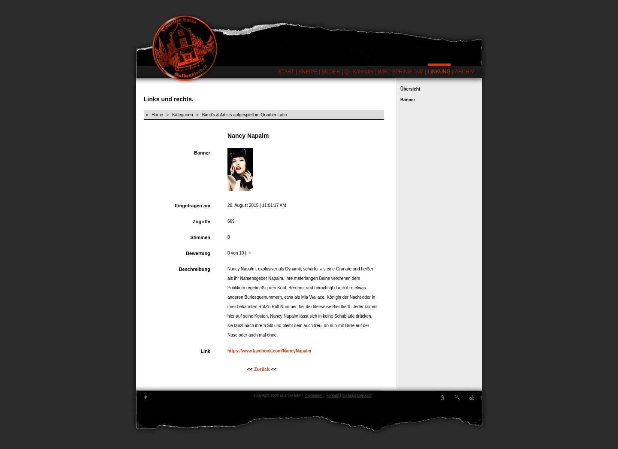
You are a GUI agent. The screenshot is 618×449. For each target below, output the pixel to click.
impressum (313, 395)
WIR (383, 72)
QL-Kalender (358, 72)
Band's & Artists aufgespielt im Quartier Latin (244, 114)
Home (157, 114)
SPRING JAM (407, 72)
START (286, 72)
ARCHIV (464, 72)
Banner (407, 99)
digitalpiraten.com (357, 395)
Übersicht (410, 89)
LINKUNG (439, 72)
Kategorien (182, 114)
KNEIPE (307, 72)
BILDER (330, 72)
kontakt (333, 395)
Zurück (262, 369)
